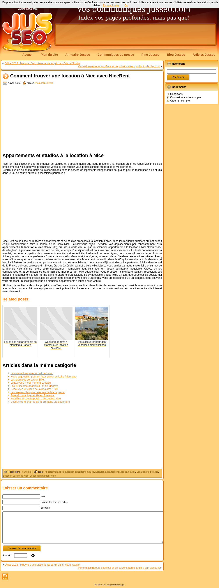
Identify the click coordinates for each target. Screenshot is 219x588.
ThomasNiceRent (43, 83)
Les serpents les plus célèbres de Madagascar (38, 392)
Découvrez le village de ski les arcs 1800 (34, 389)
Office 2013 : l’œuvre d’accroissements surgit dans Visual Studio (42, 63)
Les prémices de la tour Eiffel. (28, 379)
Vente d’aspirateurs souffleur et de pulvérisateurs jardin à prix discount (119, 66)
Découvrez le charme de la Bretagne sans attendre (40, 401)
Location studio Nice (147, 471)
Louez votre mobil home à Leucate (31, 382)
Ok (126, 5)
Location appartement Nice (79, 471)
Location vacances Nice (15, 475)
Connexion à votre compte (185, 97)
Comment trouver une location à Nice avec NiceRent (70, 76)
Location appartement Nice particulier (115, 471)
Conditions (176, 94)
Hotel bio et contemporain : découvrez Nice (36, 398)
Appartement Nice (54, 471)
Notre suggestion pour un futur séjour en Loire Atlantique (43, 376)
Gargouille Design (115, 584)
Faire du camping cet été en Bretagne (33, 395)
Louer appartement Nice (43, 475)
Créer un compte (180, 100)
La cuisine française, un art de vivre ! (32, 373)
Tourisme (26, 471)
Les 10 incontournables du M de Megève (34, 386)
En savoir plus (111, 5)
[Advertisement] (82, 118)
